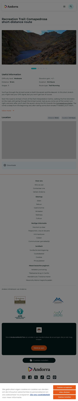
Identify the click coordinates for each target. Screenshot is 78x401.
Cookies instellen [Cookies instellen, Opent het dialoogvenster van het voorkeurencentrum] (64, 397)
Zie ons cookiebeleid (40, 395)
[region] (39, 392)
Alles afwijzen (64, 392)
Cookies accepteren (64, 387)
